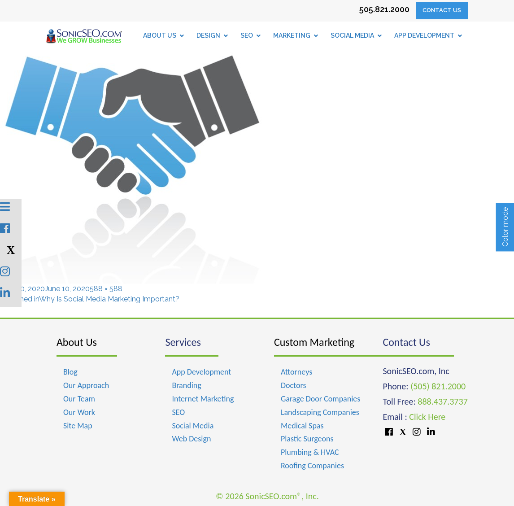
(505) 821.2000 (438, 386)
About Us (77, 342)
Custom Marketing (314, 342)
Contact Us (442, 10)
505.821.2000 (384, 9)
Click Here (427, 416)
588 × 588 (106, 288)
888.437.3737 (442, 401)
